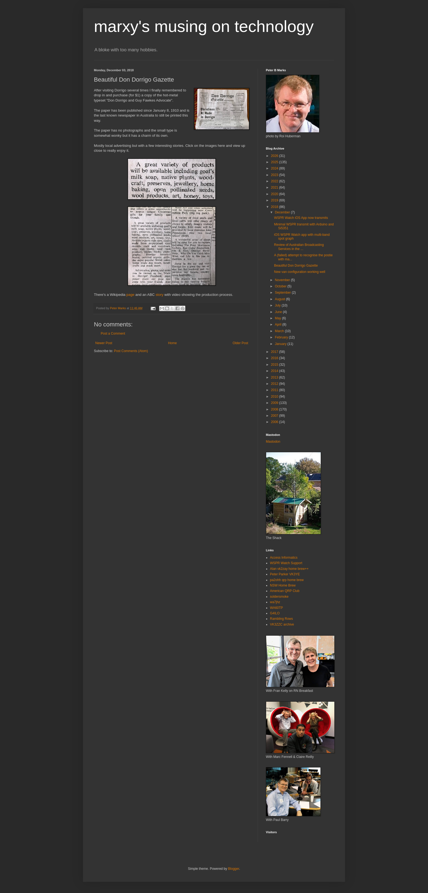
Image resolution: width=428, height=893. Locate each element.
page (130, 295)
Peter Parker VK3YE (285, 574)
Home (172, 343)
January (281, 344)
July (278, 305)
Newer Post (103, 343)
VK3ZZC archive (282, 624)
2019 (275, 200)
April (278, 324)
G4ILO (275, 613)
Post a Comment (113, 333)
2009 (275, 403)
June (279, 312)
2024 (275, 168)
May (278, 318)
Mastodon (273, 441)
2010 (275, 396)
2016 (275, 358)
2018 (275, 207)
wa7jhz (275, 602)
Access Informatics (284, 557)
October (281, 286)
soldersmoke (279, 597)
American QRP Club (284, 591)
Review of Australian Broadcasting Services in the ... (299, 247)
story (160, 295)
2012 (275, 384)
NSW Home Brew (283, 585)
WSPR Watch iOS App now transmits (301, 218)
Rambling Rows (281, 619)
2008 (275, 409)
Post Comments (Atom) (131, 351)
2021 (275, 187)
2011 (275, 390)
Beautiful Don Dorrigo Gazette (296, 265)
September (283, 292)
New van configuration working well (299, 272)
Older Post (240, 343)
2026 (275, 156)
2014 (275, 371)
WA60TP (276, 608)
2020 (275, 194)
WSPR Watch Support (286, 563)
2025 (275, 162)
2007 (275, 416)
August (280, 299)
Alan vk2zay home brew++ (289, 569)
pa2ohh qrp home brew (287, 580)
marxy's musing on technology (204, 26)
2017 (275, 352)
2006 (275, 422)
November (283, 280)
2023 (275, 175)
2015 (275, 365)
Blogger (233, 869)
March (280, 331)
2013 (275, 377)
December (283, 212)
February (282, 337)
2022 (275, 181)
